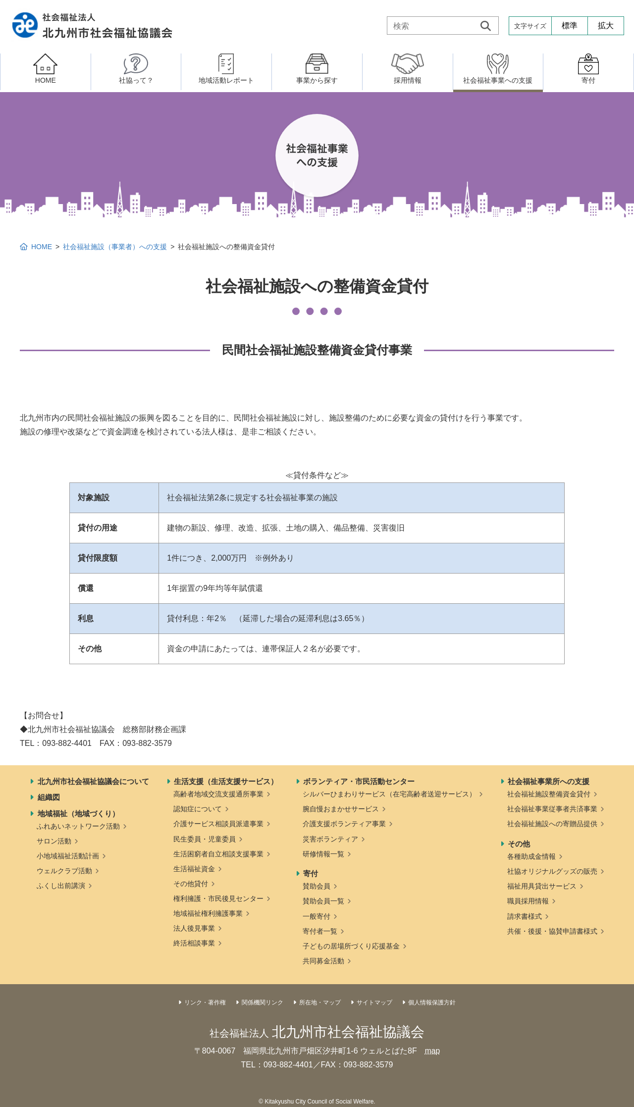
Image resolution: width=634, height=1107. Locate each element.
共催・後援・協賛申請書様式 (552, 931)
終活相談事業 (194, 943)
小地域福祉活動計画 (68, 856)
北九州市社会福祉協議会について (93, 781)
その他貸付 (190, 884)
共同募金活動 (323, 961)
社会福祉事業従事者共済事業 (552, 809)
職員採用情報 (528, 901)
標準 (570, 25)
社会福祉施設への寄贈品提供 (552, 824)
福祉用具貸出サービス (542, 886)
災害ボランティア (330, 839)
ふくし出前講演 (61, 886)
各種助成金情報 (531, 856)
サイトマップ (374, 1002)
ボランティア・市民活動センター (359, 781)
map (432, 1051)
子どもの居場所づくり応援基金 (351, 946)
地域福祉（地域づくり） (78, 813)
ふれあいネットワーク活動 (78, 826)
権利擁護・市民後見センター (218, 898)
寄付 (310, 873)
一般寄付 (316, 916)
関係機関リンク (262, 1002)
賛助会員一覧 (323, 901)
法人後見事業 (194, 928)
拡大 (606, 25)
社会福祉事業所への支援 (548, 781)
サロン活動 (54, 841)
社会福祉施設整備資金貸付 (548, 794)
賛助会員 (316, 886)
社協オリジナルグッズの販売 (552, 871)
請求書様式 (524, 916)
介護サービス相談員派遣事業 (218, 824)
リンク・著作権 (205, 1002)
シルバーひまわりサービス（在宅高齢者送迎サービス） (389, 794)
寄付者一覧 (320, 931)
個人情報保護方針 (432, 1002)
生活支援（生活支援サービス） (226, 781)
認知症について (197, 809)
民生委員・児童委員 (204, 839)
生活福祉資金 (194, 869)
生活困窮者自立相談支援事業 (218, 854)
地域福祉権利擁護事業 (208, 913)
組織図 (49, 797)
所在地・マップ (320, 1002)
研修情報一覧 (323, 854)
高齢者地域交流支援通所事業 (218, 794)
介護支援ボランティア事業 (344, 824)
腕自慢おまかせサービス (341, 809)
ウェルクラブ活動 (64, 871)
